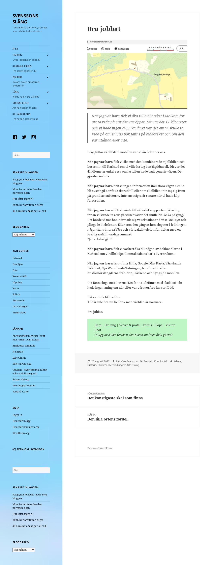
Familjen (17, 264)
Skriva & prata (129, 325)
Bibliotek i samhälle (23, 345)
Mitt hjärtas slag (21, 363)
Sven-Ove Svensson (127, 361)
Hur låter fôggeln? (22, 199)
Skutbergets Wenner (24, 385)
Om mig (110, 325)
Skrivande (18, 300)
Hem (15, 48)
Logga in (17, 415)
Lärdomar (102, 365)
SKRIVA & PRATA (28, 68)
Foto (15, 270)
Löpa (158, 325)
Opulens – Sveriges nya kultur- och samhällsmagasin (30, 371)
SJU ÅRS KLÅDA (31, 116)
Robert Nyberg (20, 379)
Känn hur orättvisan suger (27, 205)
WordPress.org (20, 433)
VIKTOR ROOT (28, 105)
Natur (15, 288)
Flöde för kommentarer (25, 427)
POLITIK (28, 81)
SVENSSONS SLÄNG (25, 18)
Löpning (17, 282)
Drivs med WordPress (99, 448)
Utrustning (133, 365)
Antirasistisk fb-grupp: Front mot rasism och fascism (28, 337)
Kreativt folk (19, 276)
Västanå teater (20, 391)
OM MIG (28, 57)
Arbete (177, 361)
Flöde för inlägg (21, 421)
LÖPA (28, 94)
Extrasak (17, 258)
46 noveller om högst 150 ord (29, 211)
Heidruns (17, 351)
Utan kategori (20, 306)
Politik (16, 294)
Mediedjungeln (117, 365)
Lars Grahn (19, 357)
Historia (91, 365)
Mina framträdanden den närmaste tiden (27, 191)
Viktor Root (19, 312)
